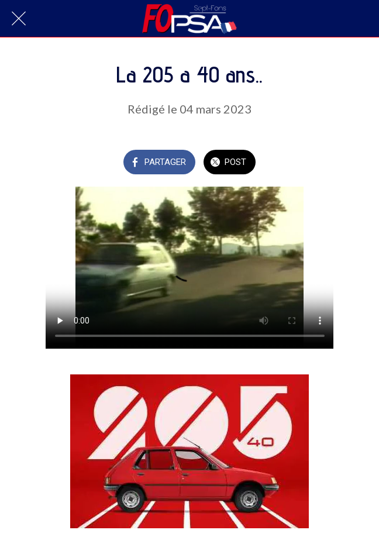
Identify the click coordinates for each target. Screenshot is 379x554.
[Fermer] (19, 19)
